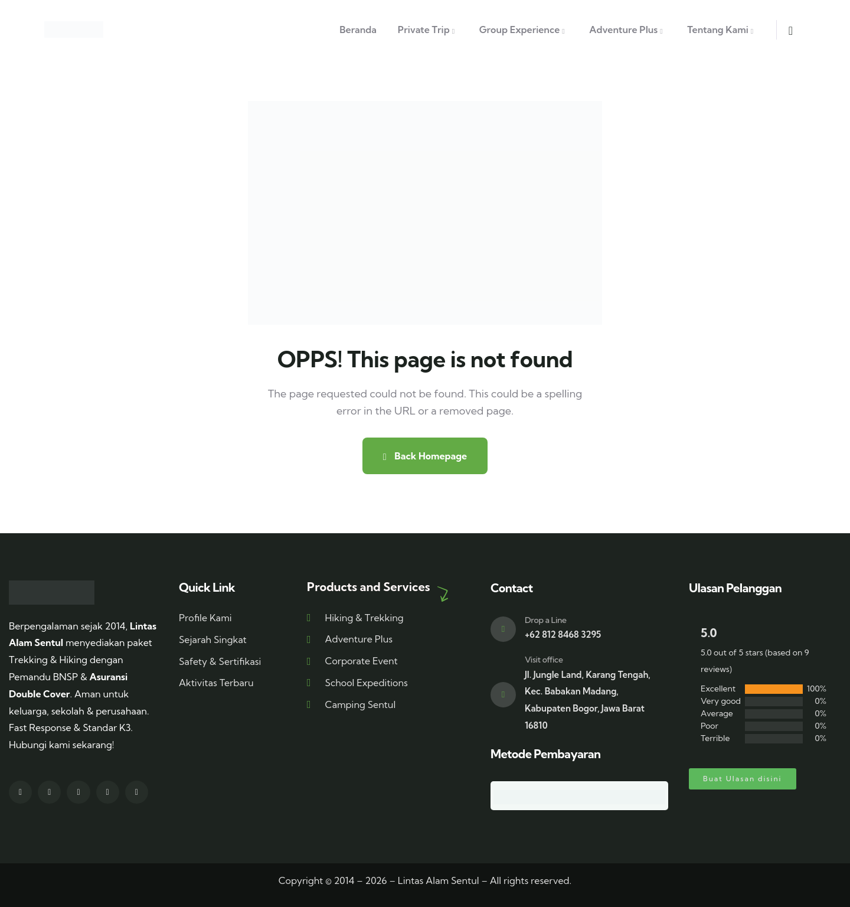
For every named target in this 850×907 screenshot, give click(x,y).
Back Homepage (425, 456)
